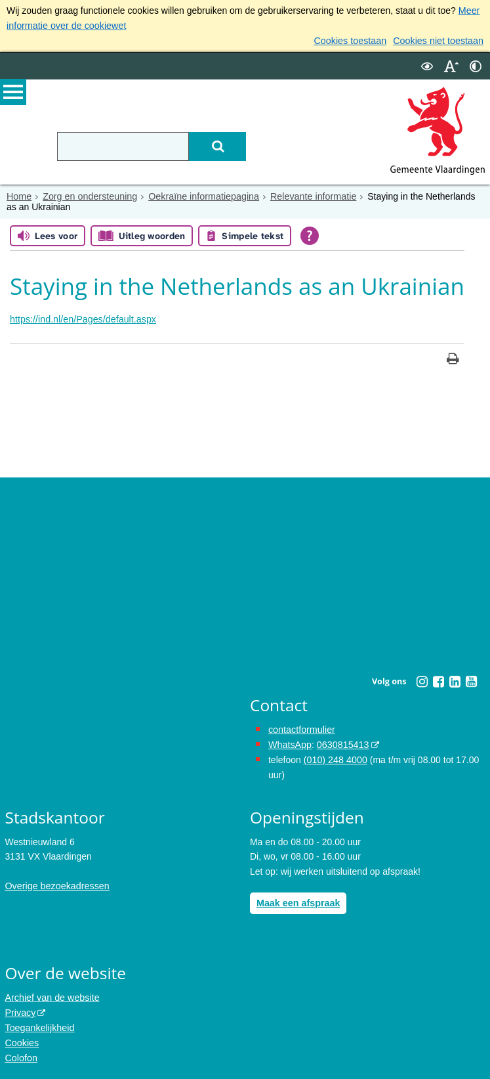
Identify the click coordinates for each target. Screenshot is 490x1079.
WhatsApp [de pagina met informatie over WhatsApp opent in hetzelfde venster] (289, 743)
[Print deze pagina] (453, 359)
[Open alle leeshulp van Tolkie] (309, 235)
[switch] (427, 64)
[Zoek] (215, 145)
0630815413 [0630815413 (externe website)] (341, 743)
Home (19, 195)
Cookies (21, 1039)
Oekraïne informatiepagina (200, 195)
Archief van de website (51, 994)
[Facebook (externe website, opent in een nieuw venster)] (438, 680)
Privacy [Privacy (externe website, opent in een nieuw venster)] (20, 1009)
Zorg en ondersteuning (88, 195)
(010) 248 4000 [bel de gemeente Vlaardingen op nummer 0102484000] (335, 758)
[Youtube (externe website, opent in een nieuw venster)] (471, 680)
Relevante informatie (307, 195)
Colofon (20, 1053)
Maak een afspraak (297, 900)
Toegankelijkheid (39, 1024)
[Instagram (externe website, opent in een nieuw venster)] (422, 680)
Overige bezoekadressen (56, 883)
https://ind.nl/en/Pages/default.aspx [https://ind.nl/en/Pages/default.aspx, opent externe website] (81, 318)
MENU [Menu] (13, 92)
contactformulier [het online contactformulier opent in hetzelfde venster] (301, 728)
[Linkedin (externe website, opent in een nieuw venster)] (454, 680)
